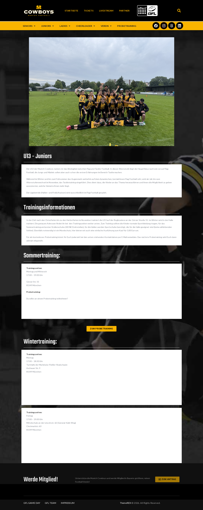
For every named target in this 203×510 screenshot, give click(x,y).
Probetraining (126, 26)
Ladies (65, 25)
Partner (124, 10)
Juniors (47, 25)
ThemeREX (125, 503)
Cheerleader (85, 25)
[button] (179, 10)
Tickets (88, 10)
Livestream (106, 10)
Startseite (71, 10)
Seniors (29, 25)
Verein (106, 25)
